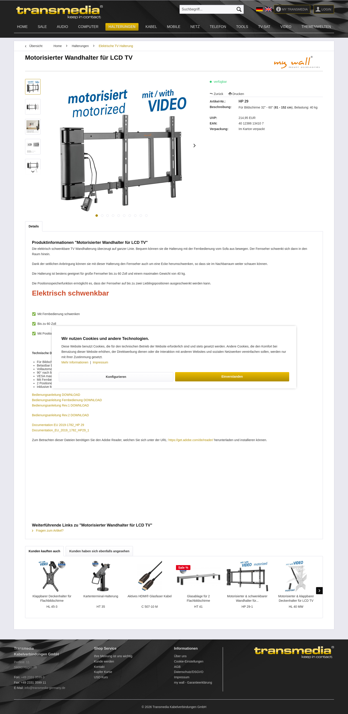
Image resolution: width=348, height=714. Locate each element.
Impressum (100, 362)
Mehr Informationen (75, 362)
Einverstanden (232, 376)
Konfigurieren (116, 377)
